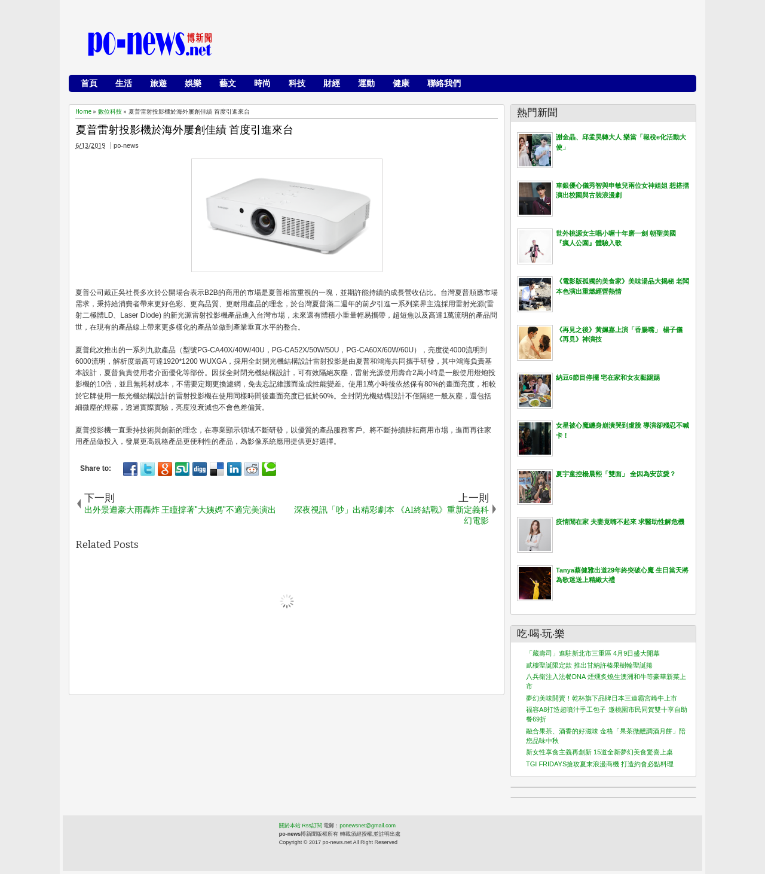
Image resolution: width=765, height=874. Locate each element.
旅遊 (158, 83)
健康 (401, 83)
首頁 (89, 83)
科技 (297, 83)
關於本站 (290, 826)
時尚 (262, 83)
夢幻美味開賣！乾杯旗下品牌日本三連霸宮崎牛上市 (601, 698)
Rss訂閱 (312, 826)
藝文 (227, 83)
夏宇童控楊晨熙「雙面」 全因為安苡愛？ (616, 473)
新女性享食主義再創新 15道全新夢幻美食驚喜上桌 (599, 752)
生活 (123, 83)
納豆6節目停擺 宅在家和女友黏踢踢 (608, 377)
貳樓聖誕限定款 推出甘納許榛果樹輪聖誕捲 (589, 665)
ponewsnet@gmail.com (367, 826)
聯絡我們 (444, 83)
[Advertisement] (472, 45)
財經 (331, 83)
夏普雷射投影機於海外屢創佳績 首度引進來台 (184, 130)
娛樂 (193, 83)
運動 (366, 83)
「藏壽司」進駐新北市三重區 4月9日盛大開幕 (593, 653)
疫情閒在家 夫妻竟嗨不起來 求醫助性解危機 (620, 521)
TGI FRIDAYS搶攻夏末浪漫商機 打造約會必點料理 (600, 764)
